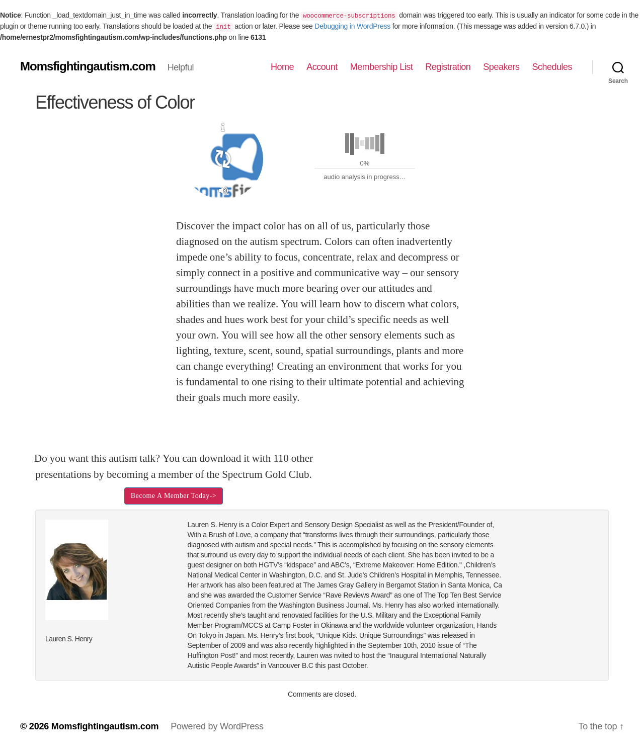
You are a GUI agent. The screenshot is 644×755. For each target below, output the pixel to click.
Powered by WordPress (217, 726)
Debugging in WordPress (352, 26)
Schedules (552, 67)
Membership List (381, 67)
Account (322, 67)
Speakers (501, 67)
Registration (447, 67)
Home (282, 67)
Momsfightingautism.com (87, 66)
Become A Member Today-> (173, 495)
